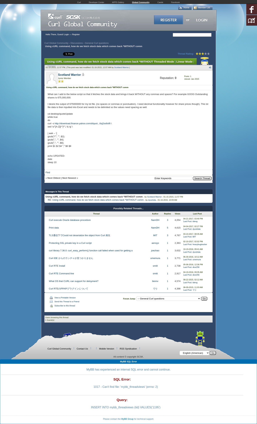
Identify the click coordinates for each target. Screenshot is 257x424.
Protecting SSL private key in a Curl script (70, 243)
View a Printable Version (65, 298)
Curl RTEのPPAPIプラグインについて (68, 288)
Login (66, 34)
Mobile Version (106, 348)
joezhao (155, 250)
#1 (210, 67)
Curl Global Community (56, 43)
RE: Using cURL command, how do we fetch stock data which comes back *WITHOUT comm (96, 200)
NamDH (155, 220)
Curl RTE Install (57, 265)
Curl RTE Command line (61, 273)
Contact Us (82, 348)
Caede (160, 2)
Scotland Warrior (121, 67)
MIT (155, 235)
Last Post (187, 221)
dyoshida (152, 200)
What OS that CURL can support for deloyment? (74, 281)
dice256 (196, 267)
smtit (155, 265)
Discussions (76, 43)
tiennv (155, 281)
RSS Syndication (128, 348)
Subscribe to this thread (64, 306)
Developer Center (96, 2)
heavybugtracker (200, 244)
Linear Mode (184, 61)
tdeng (195, 221)
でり (155, 288)
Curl (79, 2)
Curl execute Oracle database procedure (70, 220)
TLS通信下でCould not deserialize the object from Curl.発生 (79, 235)
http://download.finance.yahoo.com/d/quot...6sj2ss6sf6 (82, 123)
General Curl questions (97, 43)
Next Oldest (53, 178)
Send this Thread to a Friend (66, 301)
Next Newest (69, 178)
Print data (54, 227)
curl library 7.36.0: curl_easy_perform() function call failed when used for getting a (91, 250)
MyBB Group (127, 419)
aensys (155, 243)
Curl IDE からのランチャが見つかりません (71, 258)
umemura (155, 258)
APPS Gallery (118, 2)
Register (76, 34)
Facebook (175, 2)
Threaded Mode (164, 61)
